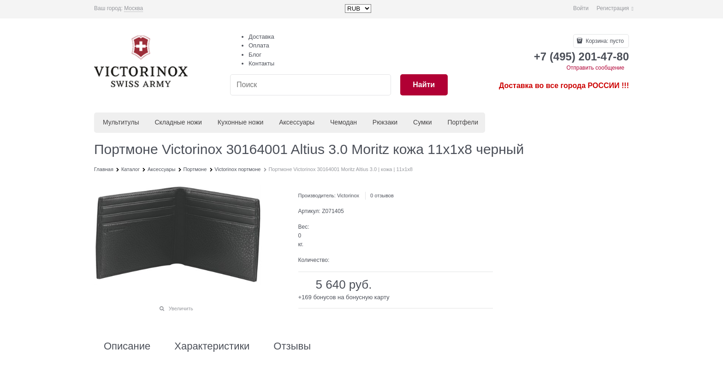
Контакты (261, 63)
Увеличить (181, 308)
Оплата (259, 45)
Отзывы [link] (292, 346)
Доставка (261, 36)
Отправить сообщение (595, 68)
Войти (581, 8)
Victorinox (348, 195)
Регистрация (613, 8)
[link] (133, 8)
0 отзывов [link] (382, 195)
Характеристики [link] (211, 346)
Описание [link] (127, 346)
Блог (255, 54)
